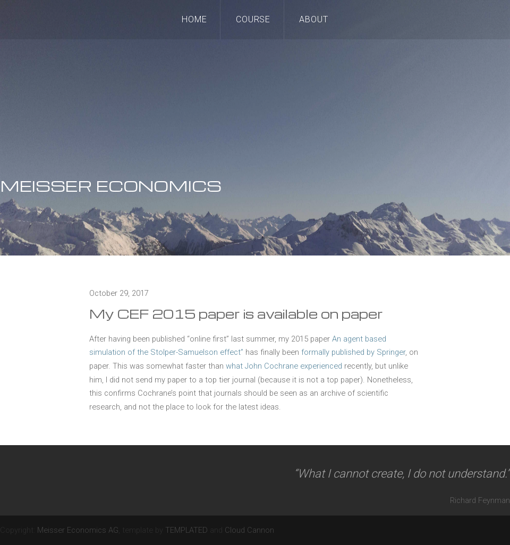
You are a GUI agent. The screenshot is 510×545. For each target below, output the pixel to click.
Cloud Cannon (249, 530)
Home (194, 19)
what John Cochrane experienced (284, 366)
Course (253, 19)
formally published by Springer (353, 352)
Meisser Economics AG (77, 530)
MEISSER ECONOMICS (111, 185)
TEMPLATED (186, 530)
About (313, 19)
